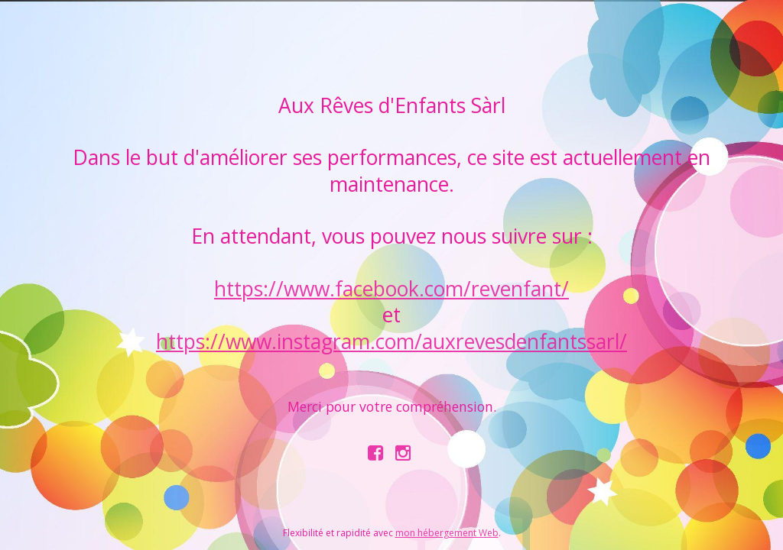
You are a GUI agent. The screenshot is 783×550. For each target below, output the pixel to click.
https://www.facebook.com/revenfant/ (391, 288)
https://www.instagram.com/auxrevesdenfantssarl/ (391, 341)
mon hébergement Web (447, 532)
